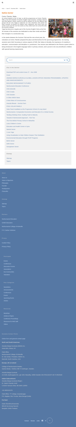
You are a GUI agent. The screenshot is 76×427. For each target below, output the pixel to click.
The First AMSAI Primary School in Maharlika (21, 120)
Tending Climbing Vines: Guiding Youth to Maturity (22, 115)
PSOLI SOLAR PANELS (14, 106)
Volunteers (7, 274)
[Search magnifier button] (67, 60)
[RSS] (45, 420)
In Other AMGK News (13, 97)
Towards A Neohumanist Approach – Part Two (21, 118)
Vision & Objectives (7, 180)
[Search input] (36, 60)
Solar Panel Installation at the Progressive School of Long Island (26, 109)
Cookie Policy (6, 243)
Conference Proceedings (11, 318)
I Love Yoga (10, 132)
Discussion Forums (9, 266)
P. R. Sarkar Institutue (8, 230)
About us (4, 177)
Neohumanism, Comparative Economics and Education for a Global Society (30, 112)
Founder (4, 186)
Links (38, 421)
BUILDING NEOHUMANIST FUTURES (19, 83)
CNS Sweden (11, 94)
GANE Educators (7, 222)
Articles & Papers (9, 316)
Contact (26, 421)
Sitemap (9, 158)
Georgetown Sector (13, 146)
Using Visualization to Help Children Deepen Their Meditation (25, 135)
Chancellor (5, 191)
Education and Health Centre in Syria (18, 126)
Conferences (7, 263)
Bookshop (7, 313)
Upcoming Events (9, 298)
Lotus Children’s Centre (14, 123)
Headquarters (6, 188)
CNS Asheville (11, 89)
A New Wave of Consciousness (16, 100)
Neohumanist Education (9, 219)
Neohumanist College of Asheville (12, 226)
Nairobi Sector (11, 129)
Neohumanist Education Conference (18, 86)
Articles (6, 300)
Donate (33, 421)
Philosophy (5, 183)
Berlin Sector (11, 141)
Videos (6, 324)
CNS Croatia (10, 92)
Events (6, 261)
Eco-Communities (9, 272)
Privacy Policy (6, 246)
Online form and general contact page (13, 338)
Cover (8, 75)
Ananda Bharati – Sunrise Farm (16, 103)
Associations (7, 269)
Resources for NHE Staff (11, 321)
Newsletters (7, 287)
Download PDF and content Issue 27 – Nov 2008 (22, 72)
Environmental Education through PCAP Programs (22, 138)
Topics (9, 161)
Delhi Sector (10, 143)
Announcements (8, 290)
